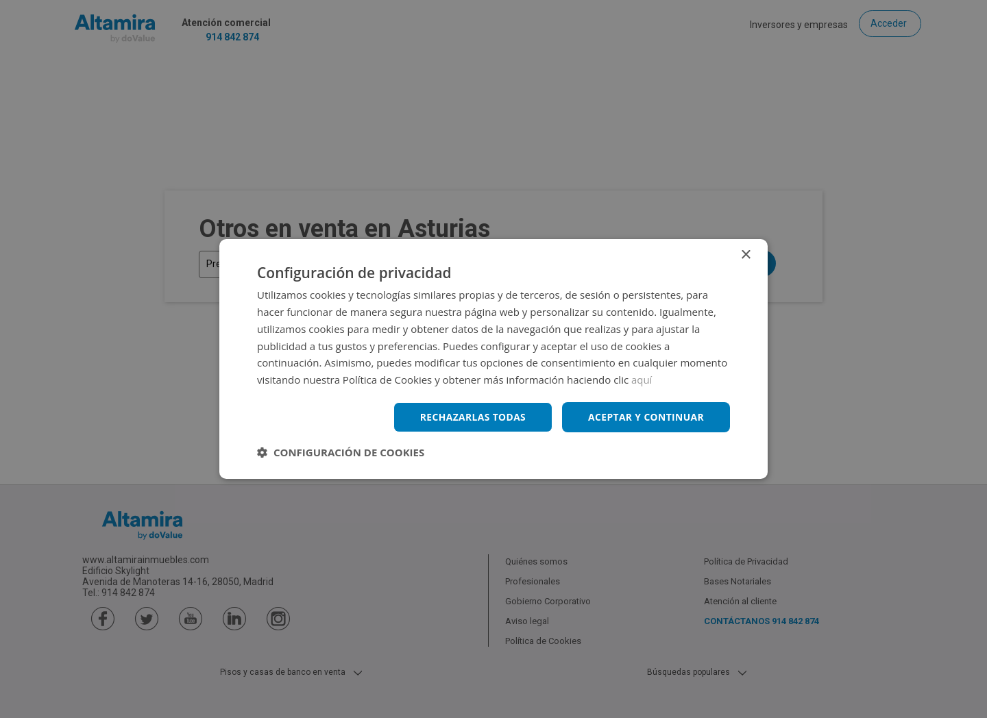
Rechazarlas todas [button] (470, 416)
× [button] (745, 255)
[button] (340, 452)
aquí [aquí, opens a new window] (642, 379)
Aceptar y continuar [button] (645, 416)
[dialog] (493, 359)
